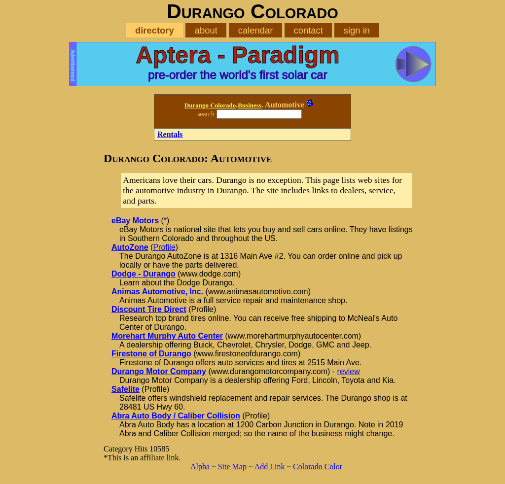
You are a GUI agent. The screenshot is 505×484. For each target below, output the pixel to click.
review (348, 371)
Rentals (170, 134)
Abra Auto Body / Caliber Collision (175, 416)
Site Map (232, 466)
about (206, 30)
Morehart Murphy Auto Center (167, 336)
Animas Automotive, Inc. (157, 291)
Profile (164, 247)
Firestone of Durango (151, 353)
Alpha (200, 466)
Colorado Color (317, 466)
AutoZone (129, 247)
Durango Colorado (210, 105)
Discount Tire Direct (148, 309)
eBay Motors (135, 220)
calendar (255, 30)
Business (249, 105)
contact (308, 30)
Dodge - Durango (143, 274)
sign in (357, 30)
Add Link (269, 466)
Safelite (125, 389)
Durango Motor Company (158, 371)
